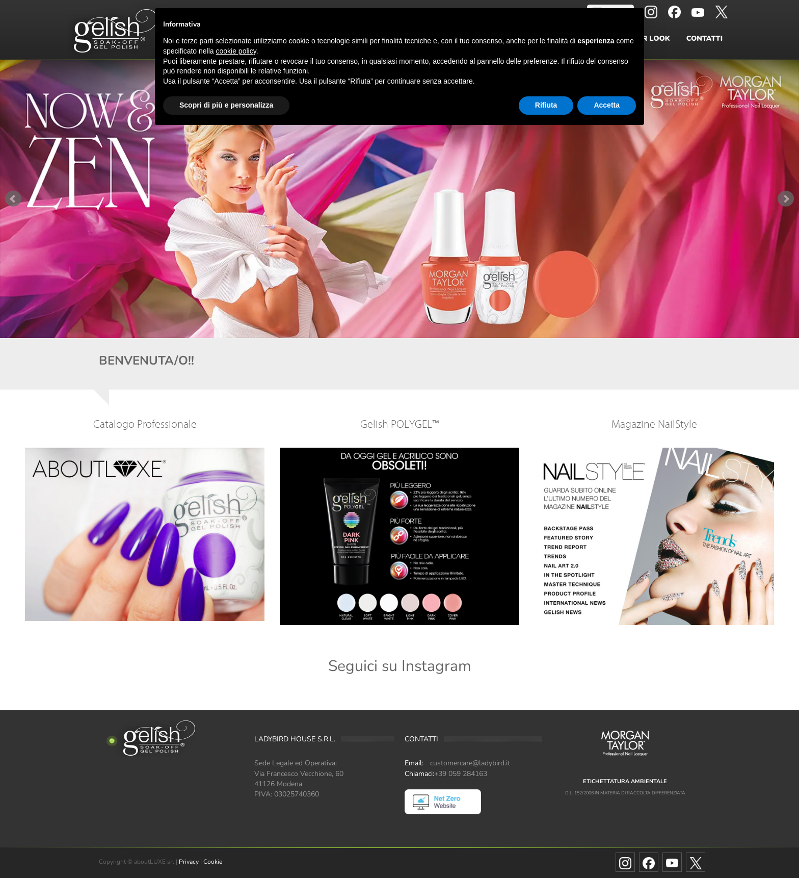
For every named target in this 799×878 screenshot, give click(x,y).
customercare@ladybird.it (470, 763)
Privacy (189, 862)
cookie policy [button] (236, 51)
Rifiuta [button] (546, 105)
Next (786, 199)
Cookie (212, 862)
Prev (13, 199)
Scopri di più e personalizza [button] (226, 105)
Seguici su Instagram (399, 666)
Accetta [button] (607, 105)
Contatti (704, 38)
